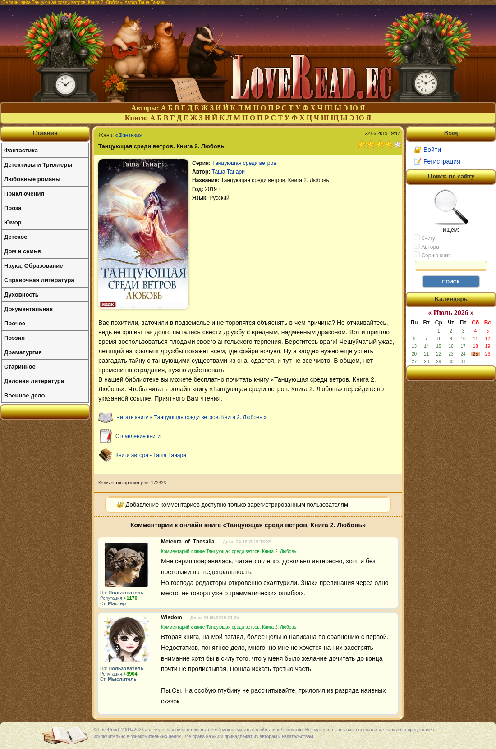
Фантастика (21, 150)
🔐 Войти (427, 149)
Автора (426, 246)
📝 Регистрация (437, 161)
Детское (15, 236)
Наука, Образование (33, 265)
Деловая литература (34, 381)
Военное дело (24, 395)
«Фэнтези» (128, 135)
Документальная (28, 309)
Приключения (24, 193)
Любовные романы (32, 179)
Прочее (14, 323)
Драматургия (23, 352)
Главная (45, 133)
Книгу (424, 238)
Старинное (20, 366)
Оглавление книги (138, 436)
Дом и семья (22, 251)
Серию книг (432, 255)
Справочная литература (39, 280)
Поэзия (14, 337)
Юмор (13, 222)
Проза (13, 208)
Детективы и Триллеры (38, 164)
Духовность (21, 294)
